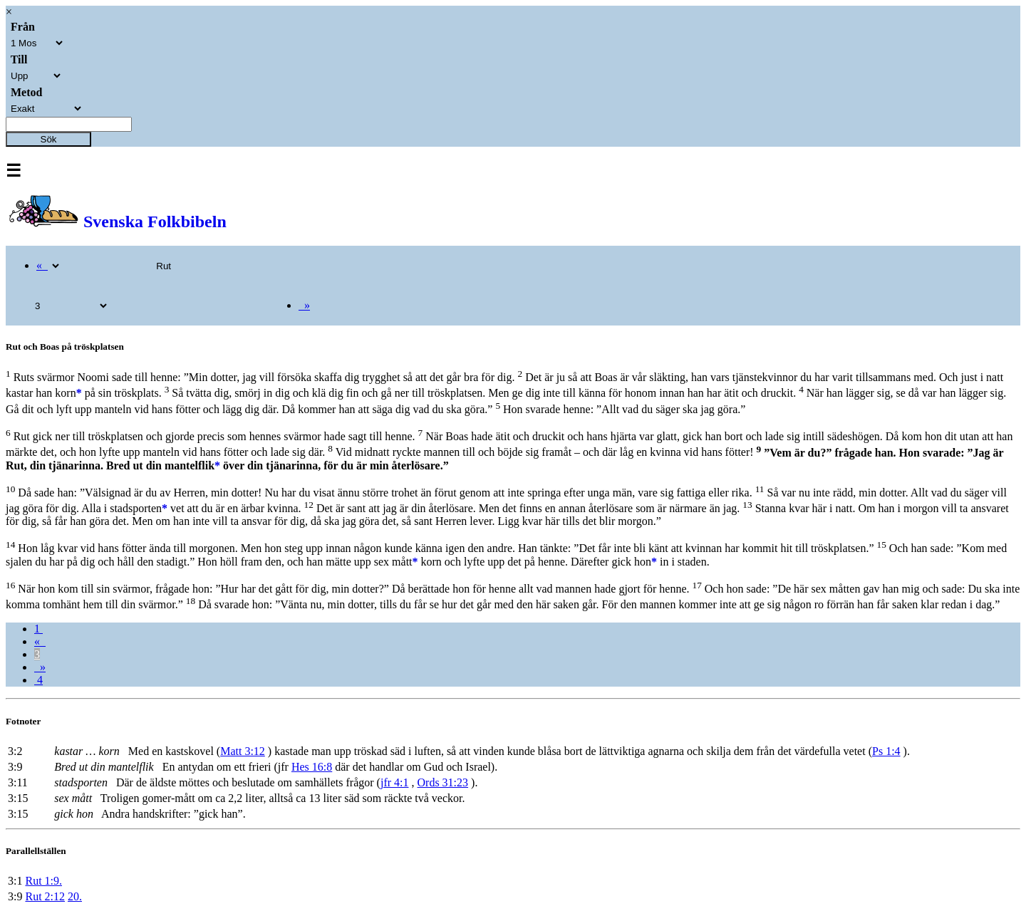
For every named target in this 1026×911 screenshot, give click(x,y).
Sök (49, 139)
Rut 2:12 (45, 896)
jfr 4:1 (394, 782)
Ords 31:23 (443, 782)
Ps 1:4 (886, 751)
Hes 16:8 (311, 767)
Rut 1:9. (43, 881)
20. (75, 896)
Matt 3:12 (242, 751)
